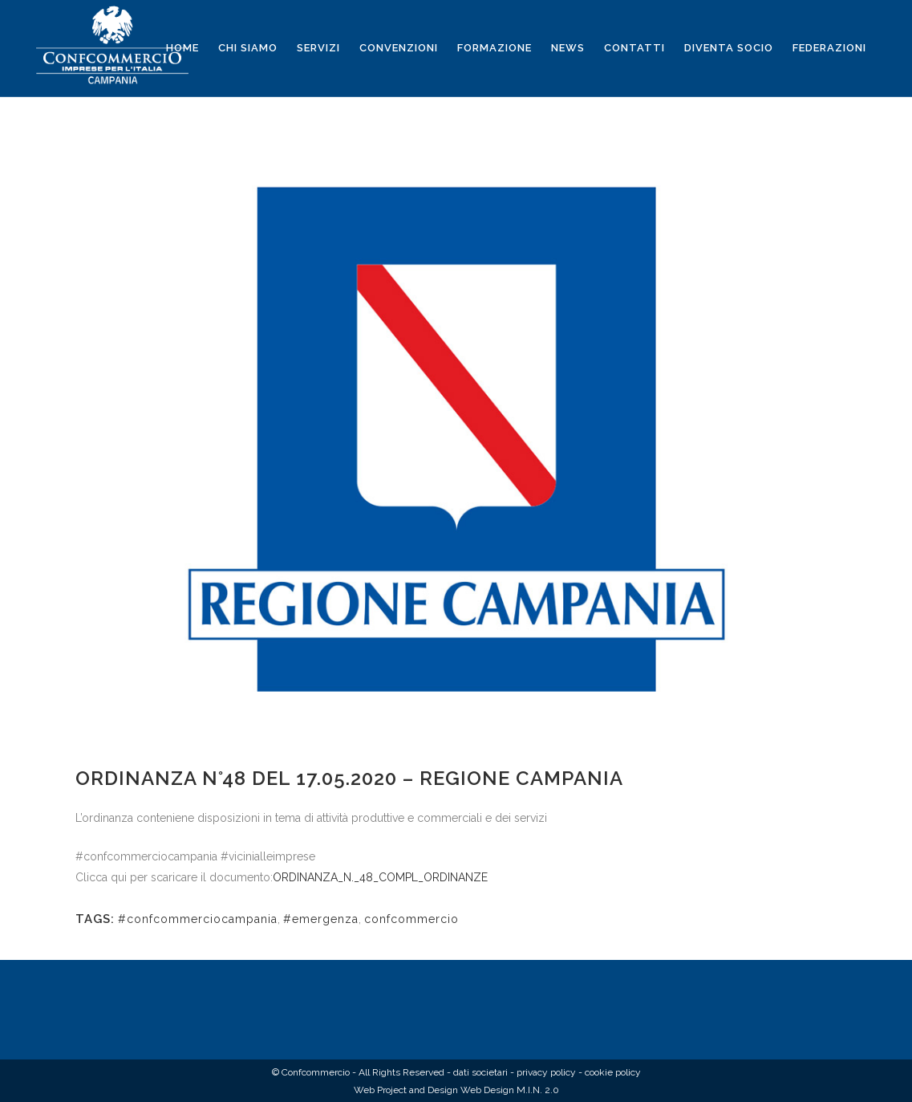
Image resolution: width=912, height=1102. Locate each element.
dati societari (480, 1072)
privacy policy (546, 1072)
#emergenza (321, 919)
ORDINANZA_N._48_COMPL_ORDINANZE (380, 877)
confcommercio (411, 919)
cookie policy (613, 1072)
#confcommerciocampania (198, 919)
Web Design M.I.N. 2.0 (509, 1090)
